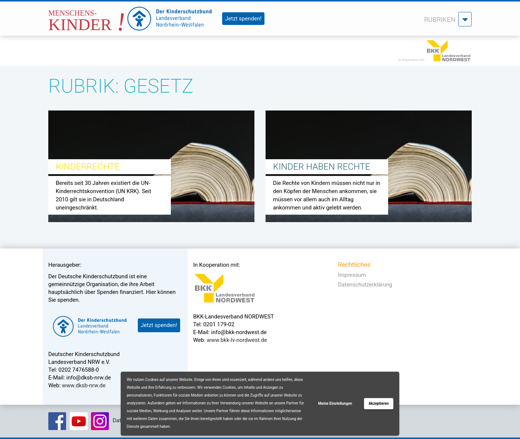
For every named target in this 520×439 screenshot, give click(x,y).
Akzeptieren (378, 403)
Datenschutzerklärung (365, 284)
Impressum (352, 275)
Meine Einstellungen (335, 403)
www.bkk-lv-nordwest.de (237, 340)
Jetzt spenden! (243, 18)
